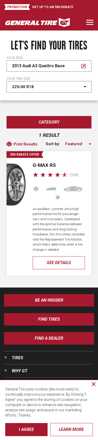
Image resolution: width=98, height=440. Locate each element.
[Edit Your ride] (49, 66)
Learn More (71, 429)
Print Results (22, 144)
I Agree (26, 429)
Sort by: (53, 144)
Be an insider (49, 300)
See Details (59, 262)
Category (49, 122)
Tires (17, 357)
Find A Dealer (49, 338)
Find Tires (49, 319)
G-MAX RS (44, 165)
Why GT (19, 370)
